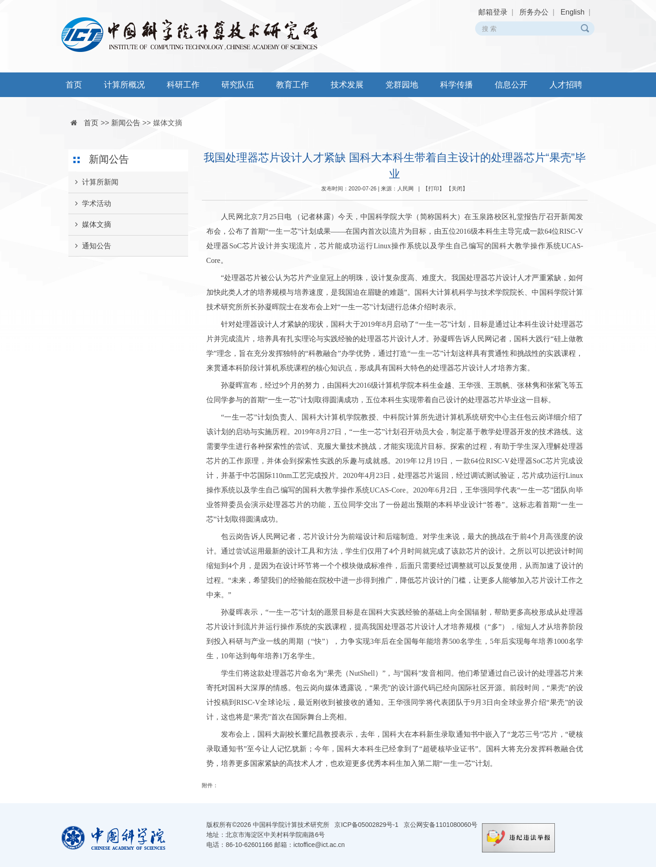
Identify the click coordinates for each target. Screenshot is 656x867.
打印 (433, 188)
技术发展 (347, 84)
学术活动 (89, 203)
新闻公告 (125, 123)
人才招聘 (565, 84)
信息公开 (511, 84)
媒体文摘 (167, 123)
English (572, 12)
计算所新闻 (93, 182)
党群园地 (401, 84)
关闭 (456, 188)
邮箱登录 (492, 12)
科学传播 (456, 84)
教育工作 (292, 84)
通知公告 (89, 246)
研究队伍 (237, 84)
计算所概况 (124, 84)
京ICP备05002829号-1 (366, 824)
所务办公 (533, 12)
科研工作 (183, 84)
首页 (74, 84)
